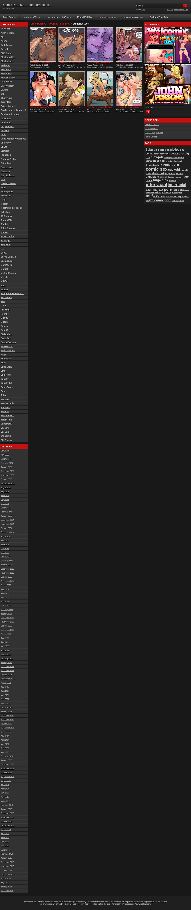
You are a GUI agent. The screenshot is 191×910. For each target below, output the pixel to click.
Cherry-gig (6, 98)
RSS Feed (170, 9)
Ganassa (5, 171)
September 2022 (7, 630)
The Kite (5, 411)
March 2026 (5, 459)
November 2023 (7, 573)
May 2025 (5, 500)
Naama (4, 289)
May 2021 (5, 695)
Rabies (4, 326)
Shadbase (6, 358)
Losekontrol (7, 261)
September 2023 (7, 581)
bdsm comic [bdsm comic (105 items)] (160, 154)
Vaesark (5, 428)
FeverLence (7, 167)
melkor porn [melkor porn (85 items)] (177, 193)
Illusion (4, 204)
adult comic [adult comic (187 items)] (158, 149)
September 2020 (7, 728)
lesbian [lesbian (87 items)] (186, 190)
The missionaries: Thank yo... (70, 107)
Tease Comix (7, 403)
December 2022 (7, 618)
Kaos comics (7, 236)
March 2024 (5, 557)
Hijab (3, 187)
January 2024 (6, 565)
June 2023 (5, 593)
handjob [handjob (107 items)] (164, 177)
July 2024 (5, 540)
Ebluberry (6, 143)
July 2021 (5, 687)
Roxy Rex (6, 338)
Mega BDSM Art (85, 17)
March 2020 (5, 752)
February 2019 (7, 805)
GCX (3, 179)
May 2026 (5, 451)
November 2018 (7, 817)
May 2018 (5, 842)
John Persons (8, 228)
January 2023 (6, 614)
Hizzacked (6, 195)
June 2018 (5, 838)
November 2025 (7, 475)
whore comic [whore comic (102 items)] (178, 200)
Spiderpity (6, 375)
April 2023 (5, 601)
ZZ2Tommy (6, 440)
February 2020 (7, 756)
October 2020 (6, 724)
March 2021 (5, 703)
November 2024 (7, 524)
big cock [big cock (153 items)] (171, 153)
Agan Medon (7, 33)
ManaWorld (6, 265)
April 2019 (5, 797)
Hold (3, 200)
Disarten (5, 130)
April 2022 (5, 650)
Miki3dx (5, 281)
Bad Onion (6, 45)
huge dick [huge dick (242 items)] (160, 180)
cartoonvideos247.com (59, 17)
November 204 (7, 891)
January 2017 (6, 886)
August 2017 (6, 878)
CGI (3, 94)
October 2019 (6, 772)
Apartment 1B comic (41, 67)
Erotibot (5, 151)
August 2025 (6, 487)
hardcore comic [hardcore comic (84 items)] (174, 177)
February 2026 (7, 463)
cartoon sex (131, 67)
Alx (2, 37)
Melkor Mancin (8, 273)
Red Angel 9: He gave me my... (128, 107)
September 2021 (7, 679)
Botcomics (6, 73)
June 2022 (5, 642)
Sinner (4, 371)
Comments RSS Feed (181, 9)
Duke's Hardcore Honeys (13, 138)
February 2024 (7, 561)
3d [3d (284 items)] (148, 150)
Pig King (5, 309)
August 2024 (6, 536)
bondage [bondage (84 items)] (167, 158)
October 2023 (6, 577)
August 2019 (6, 781)
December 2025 (7, 471)
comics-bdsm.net (108, 17)
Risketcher (6, 334)
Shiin (3, 362)
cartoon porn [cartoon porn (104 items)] (177, 157)
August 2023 (6, 585)
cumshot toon (97, 67)
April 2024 (5, 553)
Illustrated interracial (11, 208)
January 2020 (6, 760)
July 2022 (5, 638)
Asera (4, 41)
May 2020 (5, 744)
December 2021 (7, 667)
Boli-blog (5, 65)
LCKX (4, 253)
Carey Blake (7, 81)
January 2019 (6, 809)
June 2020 (5, 740)
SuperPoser (7, 387)
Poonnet (5, 314)
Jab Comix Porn (151, 129)
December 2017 (7, 862)
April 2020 (5, 748)
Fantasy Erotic (8, 159)
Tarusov (5, 399)
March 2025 (5, 508)
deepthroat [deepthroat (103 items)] (170, 173)
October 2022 (6, 626)
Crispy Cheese (8, 106)
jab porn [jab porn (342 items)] (164, 189)
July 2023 (5, 589)
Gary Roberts (7, 175)
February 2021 (7, 707)
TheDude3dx (7, 415)
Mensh (4, 277)
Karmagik (6, 240)
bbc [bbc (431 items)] (175, 149)
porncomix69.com (32, 17)
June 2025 (5, 496)
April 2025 (5, 504)
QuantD (5, 318)
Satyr (3, 354)
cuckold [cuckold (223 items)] (174, 169)
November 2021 (7, 671)
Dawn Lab (6, 118)
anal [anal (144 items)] (169, 149)
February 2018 (7, 854)
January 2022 (6, 663)
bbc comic (95, 111)
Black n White (8, 57)
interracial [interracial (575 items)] (156, 184)
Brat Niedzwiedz (9, 77)
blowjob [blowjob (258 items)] (157, 157)
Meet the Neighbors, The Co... (99, 107)
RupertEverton (8, 342)
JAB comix (6, 216)
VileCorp (5, 432)
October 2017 (6, 870)
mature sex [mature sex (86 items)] (166, 193)
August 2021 (6, 683)
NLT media (6, 297)
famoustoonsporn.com (154, 133)
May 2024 (5, 549)
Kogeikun (6, 244)
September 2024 (7, 532)
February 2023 (7, 610)
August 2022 (6, 634)
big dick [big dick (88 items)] (180, 154)
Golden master (8, 183)
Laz (2, 248)
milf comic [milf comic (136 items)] (159, 196)
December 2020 (7, 715)
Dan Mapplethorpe (10, 114)
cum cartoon (105, 111)
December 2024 (7, 520)
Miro (3, 285)
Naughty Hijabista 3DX (12, 293)
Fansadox (6, 155)
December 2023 (7, 569)
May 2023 (5, 597)
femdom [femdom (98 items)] (179, 173)
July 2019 (5, 785)
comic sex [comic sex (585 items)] (157, 169)
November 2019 (7, 768)
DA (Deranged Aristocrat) (13, 110)
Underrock (6, 424)
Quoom (4, 322)
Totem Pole (6, 420)
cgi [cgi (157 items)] (163, 160)
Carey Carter (7, 86)
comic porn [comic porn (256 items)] (170, 164)
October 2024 (6, 528)
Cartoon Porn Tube (159, 17)
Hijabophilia (7, 191)
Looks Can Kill (8, 257)
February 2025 (7, 512)
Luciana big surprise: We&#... (42, 107)
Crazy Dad (6, 102)
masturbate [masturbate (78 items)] (150, 193)
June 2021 (5, 691)
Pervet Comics (151, 137)
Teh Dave (5, 407)
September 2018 (7, 825)
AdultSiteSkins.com (143, 904)
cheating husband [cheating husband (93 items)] (174, 161)
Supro (4, 391)
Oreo (3, 305)
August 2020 (6, 732)
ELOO (4, 147)
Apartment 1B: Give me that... (70, 63)
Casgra (4, 90)
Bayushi (5, 49)
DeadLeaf (5, 122)
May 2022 (5, 646)
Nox (3, 301)
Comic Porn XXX (152, 125)
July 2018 (5, 834)
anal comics (38, 111)
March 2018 (5, 850)
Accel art (5, 28)
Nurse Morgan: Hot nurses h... (99, 63)
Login (143, 9)
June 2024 (5, 544)
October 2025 (6, 479)
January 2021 (6, 711)
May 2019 (5, 793)
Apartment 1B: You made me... (42, 63)
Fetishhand (6, 163)
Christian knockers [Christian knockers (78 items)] (153, 165)
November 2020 (7, 719)
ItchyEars (5, 212)
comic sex (124, 111)
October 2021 (6, 675)
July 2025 (5, 491)
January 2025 (6, 516)
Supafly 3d (6, 383)
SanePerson (7, 346)
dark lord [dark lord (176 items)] (158, 173)
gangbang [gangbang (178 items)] (152, 176)
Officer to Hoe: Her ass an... (127, 63)
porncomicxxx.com (133, 17)
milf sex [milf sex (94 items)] (169, 197)
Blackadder (6, 61)
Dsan (3, 134)
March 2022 (5, 654)
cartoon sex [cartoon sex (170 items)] (153, 160)
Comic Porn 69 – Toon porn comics (27, 4)
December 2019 (7, 764)
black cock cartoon (77, 111)
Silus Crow (6, 367)
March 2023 (5, 605)
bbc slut (123, 67)
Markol (4, 269)
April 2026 (5, 455)
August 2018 (6, 830)
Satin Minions (8, 350)
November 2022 (7, 622)
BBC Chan (6, 53)
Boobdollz (6, 69)
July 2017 (5, 882)
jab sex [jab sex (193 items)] (178, 189)
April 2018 (5, 846)
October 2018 (6, 821)
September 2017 (7, 874)
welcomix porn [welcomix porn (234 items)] (160, 200)
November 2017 (7, 866)
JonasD (5, 232)
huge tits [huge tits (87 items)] (172, 181)
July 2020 (5, 736)
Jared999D (6, 220)
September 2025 (7, 483)
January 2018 (6, 858)
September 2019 (7, 777)
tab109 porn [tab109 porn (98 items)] (179, 197)
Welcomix (6, 436)
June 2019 (5, 789)
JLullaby (5, 224)
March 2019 (5, 801)
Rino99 (4, 330)
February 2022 (7, 658)
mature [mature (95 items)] (158, 193)
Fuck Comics (9, 17)
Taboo (4, 395)
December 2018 (7, 813)
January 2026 (6, 467)
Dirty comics (7, 126)
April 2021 (5, 699)
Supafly (5, 379)
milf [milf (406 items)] (149, 196)
